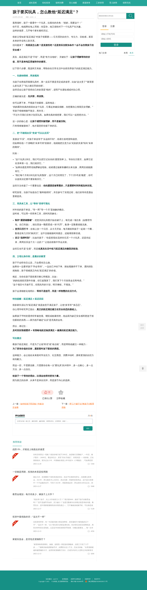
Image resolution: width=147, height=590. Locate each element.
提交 (87, 428)
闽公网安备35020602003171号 (98, 581)
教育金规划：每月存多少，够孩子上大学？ (33, 494)
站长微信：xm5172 (52, 579)
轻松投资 (46, 3)
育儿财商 (113, 3)
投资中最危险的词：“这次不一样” (29, 517)
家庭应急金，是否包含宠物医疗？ (29, 539)
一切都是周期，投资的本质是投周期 (30, 472)
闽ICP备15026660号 (77, 581)
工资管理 (100, 3)
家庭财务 (86, 3)
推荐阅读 (17, 442)
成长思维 (33, 3)
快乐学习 (97, 579)
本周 (126, 53)
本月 (131, 53)
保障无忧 (127, 3)
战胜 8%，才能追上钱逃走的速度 (29, 449)
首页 (19, 3)
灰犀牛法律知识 (76, 579)
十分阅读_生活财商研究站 (59, 581)
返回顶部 (143, 368)
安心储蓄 (73, 3)
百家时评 (88, 579)
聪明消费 (60, 3)
